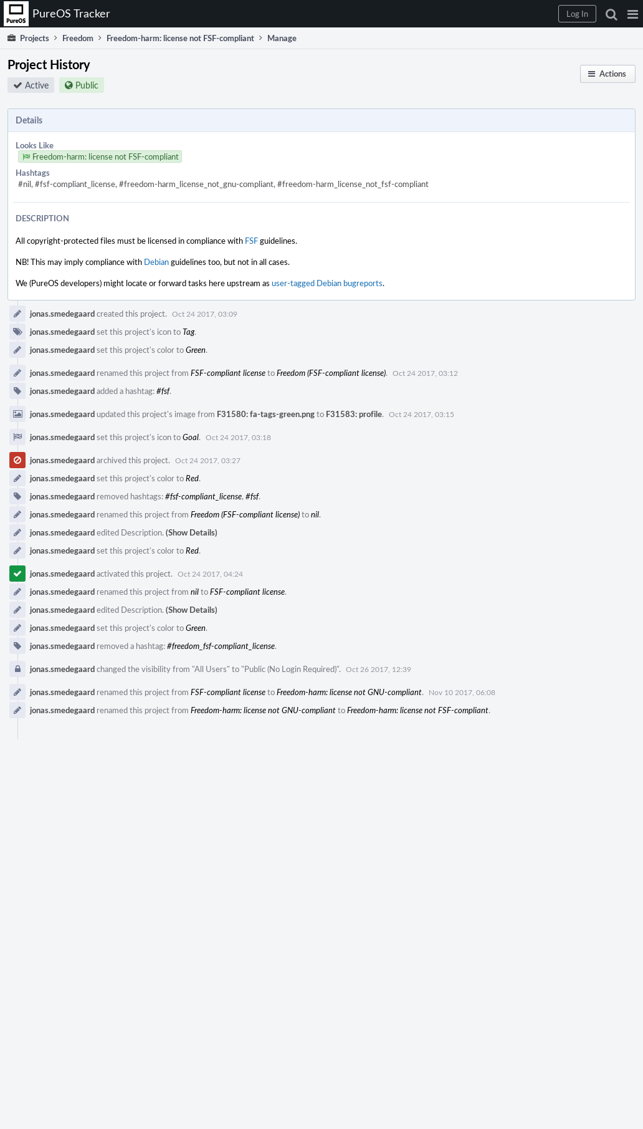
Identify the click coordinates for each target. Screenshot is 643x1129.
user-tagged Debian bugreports (327, 283)
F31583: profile (354, 414)
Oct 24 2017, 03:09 (204, 314)
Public (86, 85)
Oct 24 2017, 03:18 (238, 437)
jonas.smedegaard (62, 313)
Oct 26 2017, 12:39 (378, 669)
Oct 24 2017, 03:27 (208, 460)
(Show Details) (191, 532)
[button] (632, 13)
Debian (156, 261)
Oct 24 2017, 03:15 (421, 414)
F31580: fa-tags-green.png (266, 414)
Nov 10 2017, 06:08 (462, 692)
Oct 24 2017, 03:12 (425, 373)
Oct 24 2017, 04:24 (210, 574)
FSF (251, 240)
